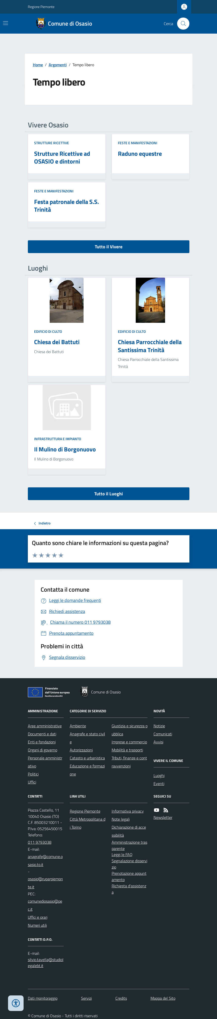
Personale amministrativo (45, 762)
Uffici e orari (37, 917)
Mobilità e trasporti (127, 750)
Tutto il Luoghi (108, 493)
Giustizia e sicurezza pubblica (130, 730)
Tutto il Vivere (108, 246)
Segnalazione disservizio (129, 864)
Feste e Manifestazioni (137, 142)
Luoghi (159, 775)
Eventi (159, 783)
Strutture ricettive (51, 142)
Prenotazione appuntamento (129, 876)
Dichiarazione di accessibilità (129, 831)
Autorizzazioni (81, 750)
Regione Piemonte (41, 6)
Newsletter (163, 817)
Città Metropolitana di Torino (87, 823)
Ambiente (78, 726)
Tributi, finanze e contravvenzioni (129, 762)
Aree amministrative (45, 726)
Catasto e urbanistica (87, 758)
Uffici (32, 782)
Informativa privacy (128, 811)
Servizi (86, 998)
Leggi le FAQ (122, 854)
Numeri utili (37, 925)
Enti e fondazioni (42, 742)
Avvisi (158, 742)
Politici (33, 774)
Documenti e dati (42, 734)
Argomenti (58, 65)
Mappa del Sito (163, 998)
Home (38, 65)
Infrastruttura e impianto (57, 438)
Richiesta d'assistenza (129, 889)
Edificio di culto (48, 331)
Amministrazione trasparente (129, 845)
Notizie (159, 726)
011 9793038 (39, 842)
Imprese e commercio (129, 742)
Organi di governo (42, 750)
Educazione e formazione (87, 770)
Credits (121, 998)
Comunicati (163, 734)
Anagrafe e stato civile (87, 738)
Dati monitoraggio (42, 998)
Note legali (121, 819)
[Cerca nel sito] (181, 24)
